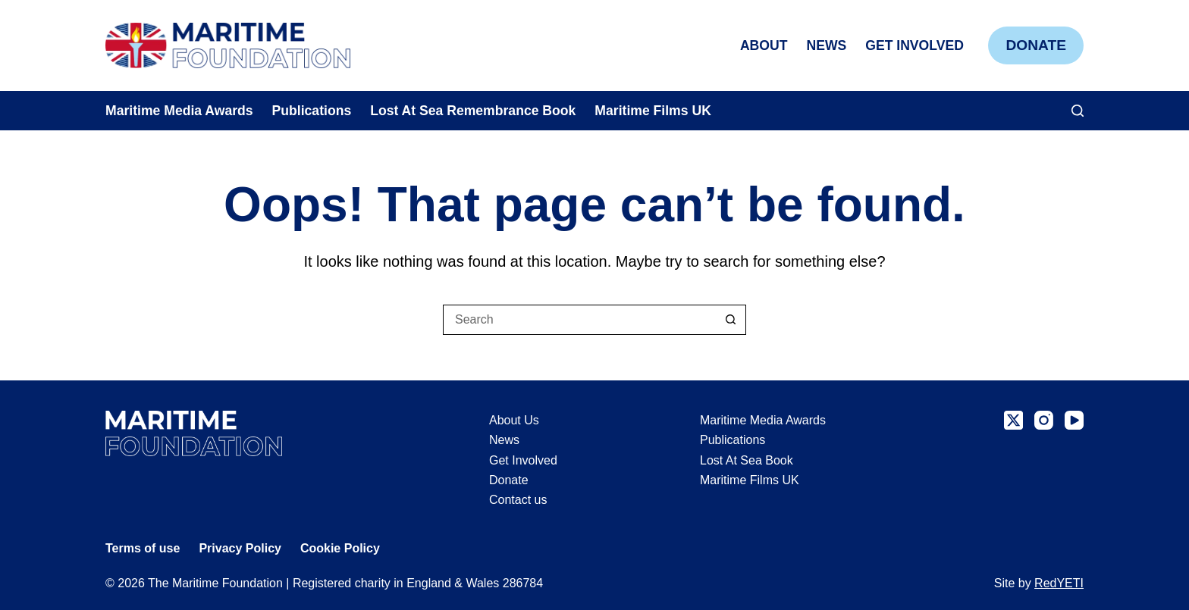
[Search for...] (579, 320)
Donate (1035, 45)
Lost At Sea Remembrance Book (473, 110)
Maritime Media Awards (179, 110)
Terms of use (142, 548)
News (826, 45)
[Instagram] (1043, 420)
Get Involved (914, 45)
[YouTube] (1074, 420)
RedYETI (1059, 583)
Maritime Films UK (652, 110)
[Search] (1077, 111)
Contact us (518, 499)
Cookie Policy (340, 548)
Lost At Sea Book (746, 460)
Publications (312, 110)
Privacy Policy (240, 548)
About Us (514, 420)
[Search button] (731, 320)
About (764, 45)
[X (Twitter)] (1013, 420)
